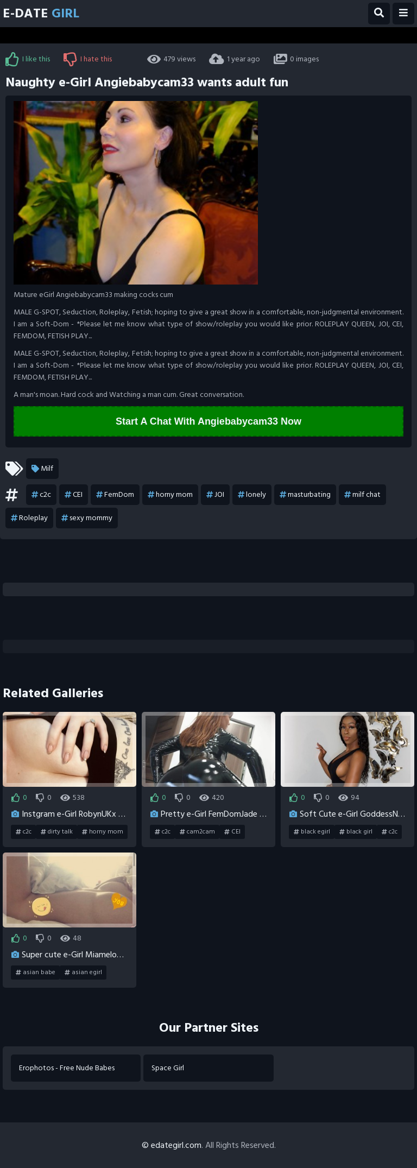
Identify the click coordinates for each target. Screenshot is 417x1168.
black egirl (312, 832)
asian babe (35, 972)
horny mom (170, 494)
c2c (41, 494)
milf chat (362, 494)
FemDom (115, 494)
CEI (74, 494)
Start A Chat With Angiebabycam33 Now (208, 421)
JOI (215, 494)
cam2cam (197, 832)
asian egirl (83, 972)
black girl (355, 832)
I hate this (88, 59)
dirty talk (57, 832)
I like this (27, 59)
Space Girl (167, 1068)
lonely (252, 494)
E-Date (41, 13)
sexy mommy (86, 518)
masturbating (305, 494)
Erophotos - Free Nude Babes (67, 1068)
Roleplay (29, 518)
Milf (42, 468)
